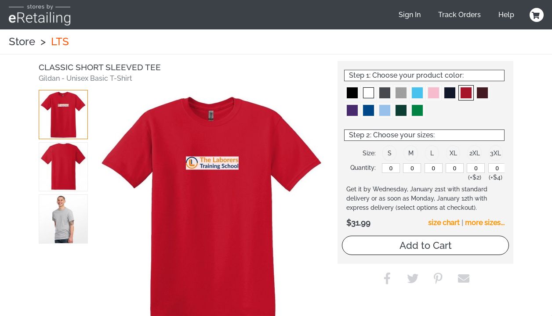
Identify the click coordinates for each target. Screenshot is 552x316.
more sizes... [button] (485, 223)
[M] (412, 168)
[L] (434, 168)
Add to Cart (425, 245)
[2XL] (476, 168)
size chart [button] (444, 223)
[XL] (455, 168)
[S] (391, 168)
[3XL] (497, 168)
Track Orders (459, 15)
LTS (60, 41)
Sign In (410, 15)
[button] (63, 114)
